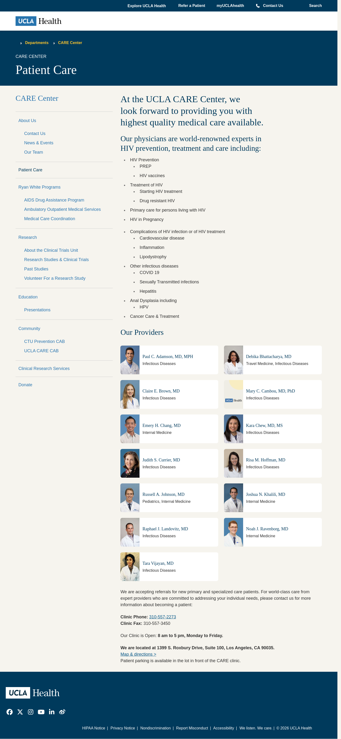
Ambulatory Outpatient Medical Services (62, 209)
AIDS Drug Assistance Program (54, 200)
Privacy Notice (123, 728)
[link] (9, 712)
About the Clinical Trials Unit (51, 250)
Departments (37, 43)
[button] (147, 6)
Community (29, 328)
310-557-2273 (162, 617)
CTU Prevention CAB (44, 341)
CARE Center (70, 43)
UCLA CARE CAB (41, 350)
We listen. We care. (256, 728)
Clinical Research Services (44, 368)
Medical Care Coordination (49, 218)
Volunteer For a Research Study (54, 278)
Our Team (33, 152)
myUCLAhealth (230, 6)
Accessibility (223, 728)
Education (28, 297)
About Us (27, 120)
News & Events (38, 142)
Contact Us (273, 6)
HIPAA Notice (93, 728)
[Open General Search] (314, 5)
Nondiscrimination (155, 728)
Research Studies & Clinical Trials (56, 259)
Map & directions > (138, 654)
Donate (25, 384)
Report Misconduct (192, 728)
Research (27, 237)
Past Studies (36, 269)
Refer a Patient (191, 6)
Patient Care (30, 170)
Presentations (37, 310)
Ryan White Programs (39, 187)
